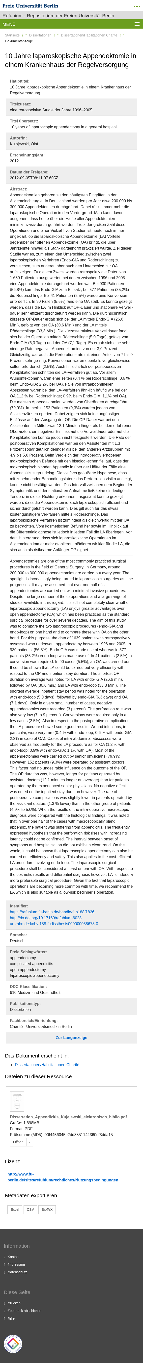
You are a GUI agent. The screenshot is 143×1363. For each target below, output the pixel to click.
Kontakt (13, 1257)
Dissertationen (40, 35)
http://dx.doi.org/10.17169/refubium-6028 (46, 918)
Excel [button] (15, 1209)
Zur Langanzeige (71, 1038)
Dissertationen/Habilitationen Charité (89, 35)
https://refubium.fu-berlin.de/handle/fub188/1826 (52, 912)
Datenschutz (17, 1272)
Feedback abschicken (24, 1311)
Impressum (16, 1264)
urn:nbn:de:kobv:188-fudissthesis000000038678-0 (54, 924)
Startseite (12, 35)
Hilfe (11, 1318)
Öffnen (18, 1142)
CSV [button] (30, 1209)
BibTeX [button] (47, 1209)
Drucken (14, 1303)
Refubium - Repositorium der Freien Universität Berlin (58, 15)
